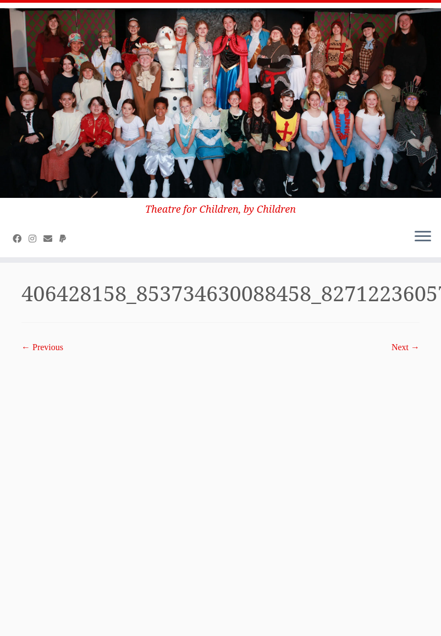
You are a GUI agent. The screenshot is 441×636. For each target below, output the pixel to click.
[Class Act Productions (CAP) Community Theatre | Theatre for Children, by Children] (220, 103)
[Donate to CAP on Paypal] (66, 239)
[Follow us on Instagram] (36, 239)
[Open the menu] (423, 237)
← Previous (42, 347)
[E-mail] (51, 239)
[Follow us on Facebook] (21, 239)
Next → (406, 347)
